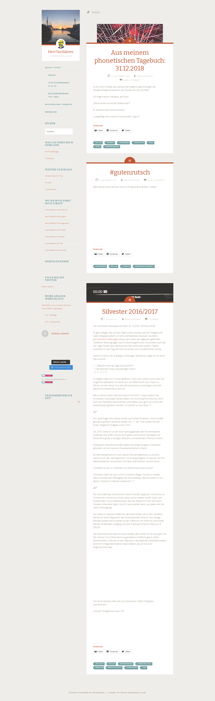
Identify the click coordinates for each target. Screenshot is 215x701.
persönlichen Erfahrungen (105, 339)
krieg (98, 147)
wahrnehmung (112, 147)
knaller (99, 668)
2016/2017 (99, 664)
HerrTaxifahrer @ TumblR (55, 230)
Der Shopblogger (52, 151)
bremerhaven (126, 664)
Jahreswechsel (145, 664)
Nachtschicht (115, 668)
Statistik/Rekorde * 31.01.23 (59, 84)
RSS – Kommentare (53, 322)
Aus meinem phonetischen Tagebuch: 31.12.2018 (129, 60)
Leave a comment (132, 80)
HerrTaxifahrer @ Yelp (54, 243)
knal (151, 143)
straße (126, 266)
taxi (144, 668)
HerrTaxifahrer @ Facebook (56, 209)
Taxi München (50, 189)
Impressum (51, 112)
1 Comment (153, 319)
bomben (110, 143)
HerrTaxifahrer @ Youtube (55, 250)
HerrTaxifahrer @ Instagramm (57, 223)
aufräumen (100, 266)
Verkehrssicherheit (144, 266)
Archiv (52, 75)
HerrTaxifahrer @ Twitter (55, 236)
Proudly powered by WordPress (87, 692)
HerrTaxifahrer (61, 52)
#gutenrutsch (130, 172)
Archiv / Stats (53, 67)
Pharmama (49, 158)
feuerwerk (124, 143)
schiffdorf (132, 668)
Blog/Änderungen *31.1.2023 (58, 95)
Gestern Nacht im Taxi (54, 176)
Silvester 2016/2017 (130, 311)
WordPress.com (136, 692)
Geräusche (139, 143)
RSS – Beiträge (51, 315)
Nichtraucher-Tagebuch (58, 104)
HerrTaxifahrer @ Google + (56, 216)
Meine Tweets (47, 286)
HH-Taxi (48, 182)
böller (98, 143)
